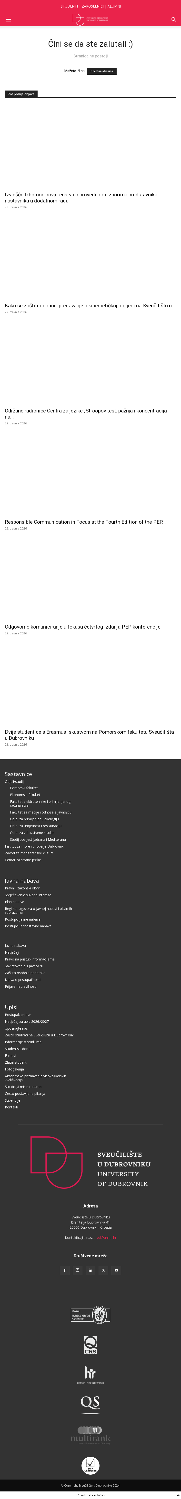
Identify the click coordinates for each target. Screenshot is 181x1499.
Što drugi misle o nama (23, 1086)
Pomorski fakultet (24, 788)
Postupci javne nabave (22, 919)
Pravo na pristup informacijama (30, 959)
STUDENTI (69, 6)
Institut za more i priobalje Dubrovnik (34, 846)
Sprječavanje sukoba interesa (28, 895)
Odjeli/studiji (14, 781)
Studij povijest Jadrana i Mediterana (38, 839)
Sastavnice (18, 773)
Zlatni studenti (16, 1062)
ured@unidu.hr (105, 1237)
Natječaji (12, 952)
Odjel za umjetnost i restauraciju (35, 825)
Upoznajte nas (16, 1028)
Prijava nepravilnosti (21, 986)
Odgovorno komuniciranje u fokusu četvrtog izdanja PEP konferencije (83, 627)
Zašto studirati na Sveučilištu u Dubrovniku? (39, 1035)
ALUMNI (114, 6)
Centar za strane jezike (23, 860)
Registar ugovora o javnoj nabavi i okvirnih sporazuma (38, 910)
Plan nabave (14, 901)
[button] (8, 19)
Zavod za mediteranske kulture (29, 853)
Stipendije (12, 1100)
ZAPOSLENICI (93, 6)
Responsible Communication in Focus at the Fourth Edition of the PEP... (85, 522)
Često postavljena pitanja (25, 1093)
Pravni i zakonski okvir (22, 888)
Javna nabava (22, 880)
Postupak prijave (18, 1014)
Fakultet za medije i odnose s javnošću (40, 812)
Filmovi (10, 1055)
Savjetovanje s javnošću (24, 966)
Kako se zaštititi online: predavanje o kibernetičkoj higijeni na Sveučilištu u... (90, 306)
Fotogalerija (14, 1069)
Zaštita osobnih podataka (25, 972)
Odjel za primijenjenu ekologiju (34, 819)
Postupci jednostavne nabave (28, 926)
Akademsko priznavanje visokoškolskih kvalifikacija (35, 1078)
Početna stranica (101, 71)
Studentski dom (17, 1048)
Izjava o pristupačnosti (22, 979)
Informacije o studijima (23, 1042)
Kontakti (11, 1107)
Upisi (11, 1007)
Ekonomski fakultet (25, 794)
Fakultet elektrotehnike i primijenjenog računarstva (40, 803)
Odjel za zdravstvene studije (32, 832)
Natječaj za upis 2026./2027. (27, 1021)
